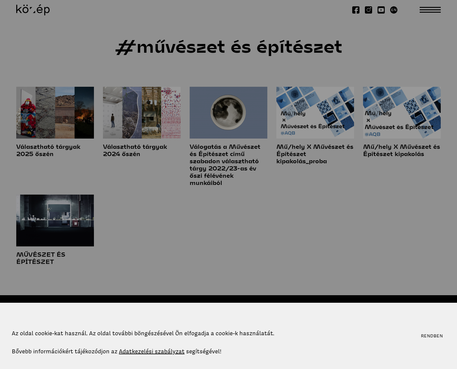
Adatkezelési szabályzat (152, 351)
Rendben (432, 336)
